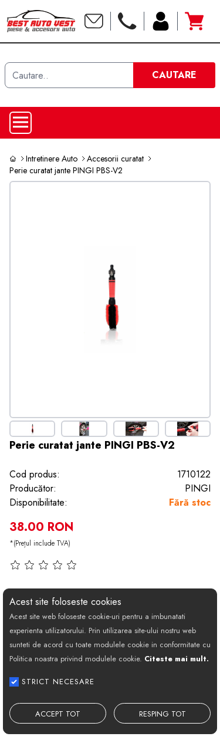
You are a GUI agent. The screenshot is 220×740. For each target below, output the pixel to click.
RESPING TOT (162, 713)
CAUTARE (174, 75)
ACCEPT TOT (57, 713)
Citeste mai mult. (176, 658)
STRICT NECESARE (58, 681)
